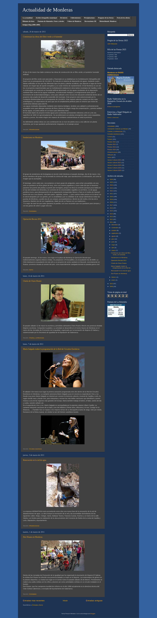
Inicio (65, 600)
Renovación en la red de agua (34, 460)
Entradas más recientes (33, 600)
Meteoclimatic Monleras (107, 21)
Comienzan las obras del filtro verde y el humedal (42, 37)
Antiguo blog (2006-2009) (31, 25)
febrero (114, 277)
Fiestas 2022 (111, 142)
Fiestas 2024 (111, 147)
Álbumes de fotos (28, 21)
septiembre (115, 233)
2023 (111, 188)
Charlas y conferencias (36, 338)
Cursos (109, 136)
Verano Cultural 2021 (114, 160)
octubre (114, 230)
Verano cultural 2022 (114, 162)
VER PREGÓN (112, 44)
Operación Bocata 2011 (32, 219)
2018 (111, 202)
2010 (111, 283)
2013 (111, 216)
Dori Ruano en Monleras (32, 537)
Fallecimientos (76, 18)
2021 (111, 193)
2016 (111, 208)
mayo (113, 245)
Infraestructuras (34, 129)
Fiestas (109, 139)
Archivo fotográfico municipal (46, 18)
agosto (113, 236)
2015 (111, 211)
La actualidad (27, 18)
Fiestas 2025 (111, 149)
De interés (63, 18)
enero (113, 280)
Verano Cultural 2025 (114, 170)
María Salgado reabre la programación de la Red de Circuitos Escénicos (51, 349)
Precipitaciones (89, 18)
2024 (111, 185)
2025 (111, 182)
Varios (31, 270)
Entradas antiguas (94, 600)
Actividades (33, 211)
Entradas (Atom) (37, 605)
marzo (113, 250)
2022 (111, 191)
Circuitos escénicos (35, 449)
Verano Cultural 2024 (114, 168)
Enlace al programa (113, 106)
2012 (111, 219)
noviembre (115, 227)
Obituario (110, 155)
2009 (111, 286)
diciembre (114, 225)
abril (113, 247)
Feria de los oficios (123, 18)
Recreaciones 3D (90, 21)
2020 (111, 196)
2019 (111, 199)
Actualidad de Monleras (47, 10)
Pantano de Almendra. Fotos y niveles (51, 21)
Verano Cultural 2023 (114, 165)
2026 (111, 179)
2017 (111, 205)
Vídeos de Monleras (74, 21)
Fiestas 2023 (111, 144)
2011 (111, 222)
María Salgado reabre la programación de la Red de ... (121, 267)
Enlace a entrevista (113, 117)
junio (113, 242)
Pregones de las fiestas (106, 18)
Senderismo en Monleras (33, 137)
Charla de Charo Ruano (32, 281)
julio (112, 239)
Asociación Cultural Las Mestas (117, 129)
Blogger (92, 613)
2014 (111, 214)
